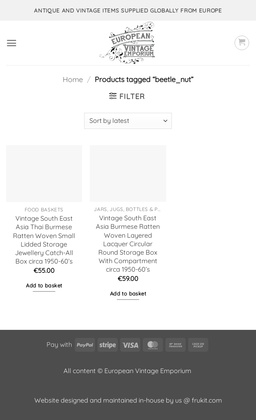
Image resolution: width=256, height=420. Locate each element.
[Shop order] (127, 121)
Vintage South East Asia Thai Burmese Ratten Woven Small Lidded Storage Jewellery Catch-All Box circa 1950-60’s (44, 239)
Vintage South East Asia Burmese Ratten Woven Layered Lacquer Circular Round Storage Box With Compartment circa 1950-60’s (128, 243)
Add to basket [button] (44, 285)
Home (73, 79)
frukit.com (207, 400)
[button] (11, 43)
